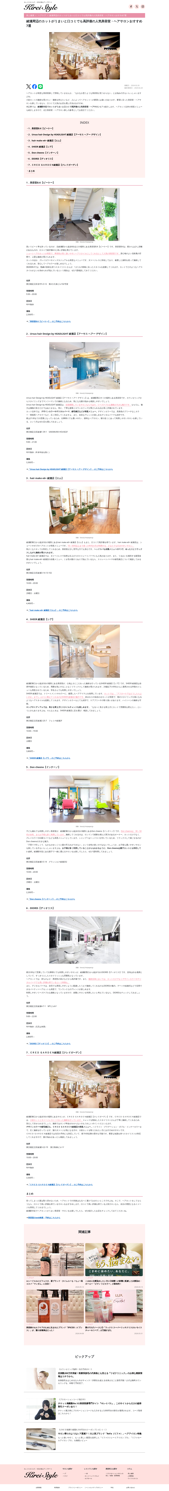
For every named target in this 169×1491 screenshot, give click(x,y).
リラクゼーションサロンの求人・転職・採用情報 (114, 1474)
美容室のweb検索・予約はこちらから (44, 1217)
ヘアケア (42, 15)
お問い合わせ (130, 1488)
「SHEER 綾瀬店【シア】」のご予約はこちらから (49, 758)
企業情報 (38, 1488)
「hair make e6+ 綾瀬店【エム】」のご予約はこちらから (53, 610)
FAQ (112, 1488)
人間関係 (131, 1476)
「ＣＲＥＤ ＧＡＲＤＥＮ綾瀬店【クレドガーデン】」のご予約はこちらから (60, 1184)
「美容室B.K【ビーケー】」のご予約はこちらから (49, 321)
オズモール (88, 1478)
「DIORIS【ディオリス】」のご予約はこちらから (49, 1043)
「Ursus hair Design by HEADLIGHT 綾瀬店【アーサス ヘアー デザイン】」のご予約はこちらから (70, 469)
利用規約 (57, 1488)
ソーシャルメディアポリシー (94, 1488)
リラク (65, 1476)
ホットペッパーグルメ (92, 1476)
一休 (86, 1473)
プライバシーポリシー (75, 1488)
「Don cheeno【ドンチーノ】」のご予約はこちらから (51, 899)
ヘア (64, 1473)
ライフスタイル (133, 1478)
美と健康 (30, 15)
